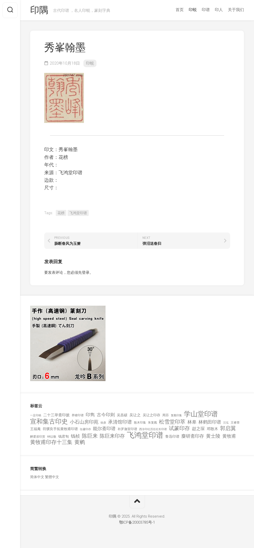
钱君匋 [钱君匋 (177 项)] (63, 436)
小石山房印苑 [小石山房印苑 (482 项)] (84, 422)
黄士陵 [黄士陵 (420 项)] (213, 436)
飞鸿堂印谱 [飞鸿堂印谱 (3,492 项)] (145, 435)
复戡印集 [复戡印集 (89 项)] (176, 415)
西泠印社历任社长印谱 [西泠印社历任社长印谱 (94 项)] (153, 429)
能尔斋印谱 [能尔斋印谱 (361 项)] (104, 428)
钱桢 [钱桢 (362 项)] (75, 436)
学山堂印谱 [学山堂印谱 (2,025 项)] (201, 414)
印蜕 (193, 9)
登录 (85, 272)
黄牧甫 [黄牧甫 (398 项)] (229, 436)
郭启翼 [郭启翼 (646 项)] (228, 428)
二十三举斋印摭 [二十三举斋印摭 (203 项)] (56, 415)
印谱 (206, 9)
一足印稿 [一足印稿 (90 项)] (35, 415)
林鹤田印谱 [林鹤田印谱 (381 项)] (209, 422)
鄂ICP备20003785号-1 (137, 522)
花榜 (61, 213)
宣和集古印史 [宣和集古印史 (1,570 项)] (49, 421)
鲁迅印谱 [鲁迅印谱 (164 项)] (172, 436)
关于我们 (236, 9)
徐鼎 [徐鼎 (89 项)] (103, 422)
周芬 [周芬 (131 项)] (165, 415)
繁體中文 (52, 477)
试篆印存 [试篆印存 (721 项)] (179, 428)
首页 (180, 9)
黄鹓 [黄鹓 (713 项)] (79, 442)
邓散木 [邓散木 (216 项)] (212, 429)
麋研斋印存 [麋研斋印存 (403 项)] (192, 436)
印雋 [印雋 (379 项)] (90, 414)
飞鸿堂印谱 (78, 213)
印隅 (39, 10)
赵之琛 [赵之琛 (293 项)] (198, 428)
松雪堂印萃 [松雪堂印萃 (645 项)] (172, 422)
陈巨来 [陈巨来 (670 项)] (90, 436)
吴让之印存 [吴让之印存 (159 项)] (151, 415)
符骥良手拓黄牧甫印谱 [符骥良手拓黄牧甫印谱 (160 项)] (60, 429)
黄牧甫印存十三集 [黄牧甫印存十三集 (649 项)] (51, 442)
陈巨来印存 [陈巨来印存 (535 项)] (112, 436)
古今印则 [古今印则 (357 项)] (106, 414)
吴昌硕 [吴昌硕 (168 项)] (122, 415)
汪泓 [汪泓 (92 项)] (226, 422)
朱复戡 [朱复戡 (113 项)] (152, 422)
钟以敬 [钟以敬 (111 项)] (51, 436)
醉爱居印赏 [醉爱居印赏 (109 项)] (37, 436)
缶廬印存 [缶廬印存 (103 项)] (85, 429)
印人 (219, 9)
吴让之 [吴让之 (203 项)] (135, 415)
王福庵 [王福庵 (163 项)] (35, 429)
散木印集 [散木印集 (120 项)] (140, 422)
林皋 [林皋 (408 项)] (191, 422)
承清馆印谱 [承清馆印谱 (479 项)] (120, 422)
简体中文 (37, 477)
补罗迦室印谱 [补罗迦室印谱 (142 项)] (127, 429)
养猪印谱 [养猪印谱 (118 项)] (78, 415)
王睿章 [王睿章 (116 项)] (235, 422)
